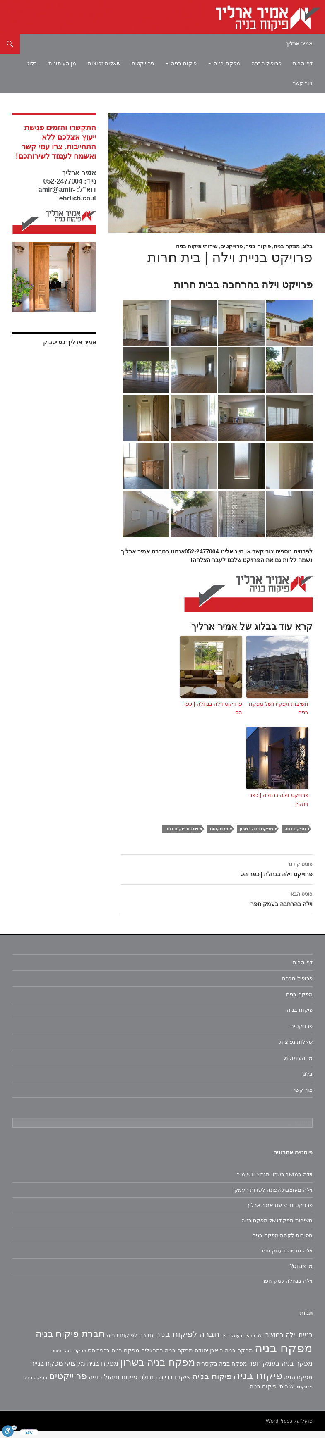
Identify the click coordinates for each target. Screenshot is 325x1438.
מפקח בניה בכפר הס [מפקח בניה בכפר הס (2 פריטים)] (114, 1357)
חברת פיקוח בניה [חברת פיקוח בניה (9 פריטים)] (70, 1340)
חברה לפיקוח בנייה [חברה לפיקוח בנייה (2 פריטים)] (130, 1341)
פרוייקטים (143, 63)
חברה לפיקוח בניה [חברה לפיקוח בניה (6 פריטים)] (187, 1340)
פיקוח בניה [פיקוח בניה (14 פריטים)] (257, 1382)
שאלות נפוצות (104, 63)
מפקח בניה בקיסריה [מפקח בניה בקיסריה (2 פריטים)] (222, 1370)
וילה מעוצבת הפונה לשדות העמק (273, 1196)
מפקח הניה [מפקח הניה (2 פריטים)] (298, 1384)
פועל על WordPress (289, 1427)
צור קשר (303, 83)
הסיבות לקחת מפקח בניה (282, 1242)
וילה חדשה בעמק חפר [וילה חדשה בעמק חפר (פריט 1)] (242, 1342)
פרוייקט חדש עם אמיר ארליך (280, 1212)
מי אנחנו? (301, 1272)
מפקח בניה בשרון (256, 835)
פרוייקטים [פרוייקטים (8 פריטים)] (68, 1383)
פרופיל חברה (266, 63)
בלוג (32, 63)
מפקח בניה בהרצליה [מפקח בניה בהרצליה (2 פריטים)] (167, 1357)
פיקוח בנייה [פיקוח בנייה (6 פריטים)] (211, 1383)
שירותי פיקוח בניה (196, 246)
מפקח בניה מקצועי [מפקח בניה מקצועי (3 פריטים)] (91, 1370)
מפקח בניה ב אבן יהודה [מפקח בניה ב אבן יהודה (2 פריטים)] (224, 1357)
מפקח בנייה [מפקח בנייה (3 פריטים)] (46, 1370)
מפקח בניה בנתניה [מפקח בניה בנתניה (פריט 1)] (68, 1357)
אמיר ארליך (299, 44)
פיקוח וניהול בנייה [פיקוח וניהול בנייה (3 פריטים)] (113, 1383)
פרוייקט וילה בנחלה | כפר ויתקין (278, 806)
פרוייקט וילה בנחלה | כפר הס (212, 714)
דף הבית (303, 63)
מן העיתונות (62, 63)
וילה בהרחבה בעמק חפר (217, 905)
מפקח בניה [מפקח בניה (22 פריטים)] (284, 1355)
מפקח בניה (227, 63)
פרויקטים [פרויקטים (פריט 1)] (304, 1393)
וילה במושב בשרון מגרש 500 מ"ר (275, 1181)
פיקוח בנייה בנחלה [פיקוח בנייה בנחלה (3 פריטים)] (165, 1383)
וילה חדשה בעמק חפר (286, 1257)
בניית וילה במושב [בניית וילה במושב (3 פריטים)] (289, 1341)
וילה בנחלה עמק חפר (287, 1287)
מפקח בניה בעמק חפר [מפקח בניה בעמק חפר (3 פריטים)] (281, 1370)
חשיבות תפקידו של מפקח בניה (278, 714)
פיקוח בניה (184, 63)
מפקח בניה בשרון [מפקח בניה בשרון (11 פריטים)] (157, 1368)
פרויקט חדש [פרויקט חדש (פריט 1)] (35, 1384)
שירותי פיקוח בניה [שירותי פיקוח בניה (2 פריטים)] (272, 1393)
